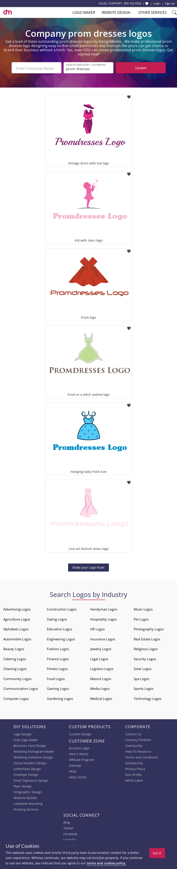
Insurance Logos (102, 638)
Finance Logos (58, 658)
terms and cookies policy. (106, 863)
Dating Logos (57, 618)
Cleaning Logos (15, 668)
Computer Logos (16, 697)
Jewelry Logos (100, 648)
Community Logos (17, 677)
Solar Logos (143, 668)
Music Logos (143, 608)
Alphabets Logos (16, 628)
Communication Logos (20, 687)
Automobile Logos (17, 638)
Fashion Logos (58, 648)
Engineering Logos (61, 638)
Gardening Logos (60, 697)
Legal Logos (99, 658)
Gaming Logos (58, 687)
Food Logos (56, 677)
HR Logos (97, 628)
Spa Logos (141, 677)
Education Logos (59, 628)
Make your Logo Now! (88, 566)
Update (140, 68)
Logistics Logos (101, 668)
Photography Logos (149, 628)
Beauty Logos (13, 648)
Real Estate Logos (147, 638)
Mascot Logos (100, 677)
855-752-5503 (132, 3)
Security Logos (145, 658)
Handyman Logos (103, 608)
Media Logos (100, 687)
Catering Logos (14, 658)
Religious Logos (146, 648)
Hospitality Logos (103, 618)
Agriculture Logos (16, 618)
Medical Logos (101, 697)
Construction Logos (62, 608)
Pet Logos (141, 618)
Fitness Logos (57, 668)
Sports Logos (144, 687)
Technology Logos (147, 697)
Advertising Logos (17, 608)
